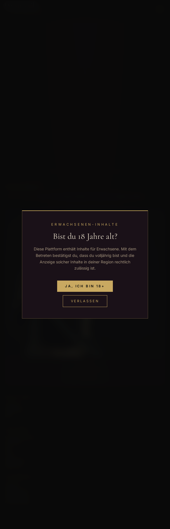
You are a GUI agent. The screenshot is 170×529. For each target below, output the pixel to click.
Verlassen (85, 301)
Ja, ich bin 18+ (85, 286)
